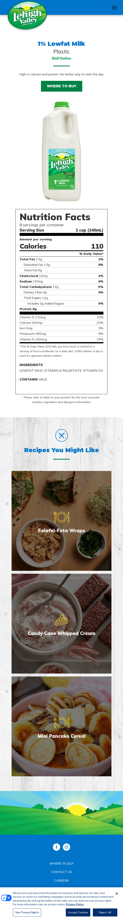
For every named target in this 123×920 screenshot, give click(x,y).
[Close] (116, 895)
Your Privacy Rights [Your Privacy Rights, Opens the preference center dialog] (27, 913)
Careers (61, 880)
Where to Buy (61, 86)
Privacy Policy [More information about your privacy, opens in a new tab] (75, 905)
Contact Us (61, 872)
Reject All (105, 913)
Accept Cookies (78, 913)
